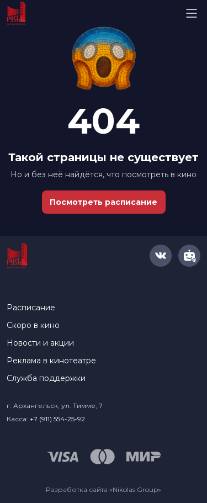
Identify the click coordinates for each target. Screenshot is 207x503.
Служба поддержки (46, 378)
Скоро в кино (33, 325)
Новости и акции (40, 343)
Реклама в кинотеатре (51, 361)
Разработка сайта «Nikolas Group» (103, 489)
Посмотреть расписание (103, 202)
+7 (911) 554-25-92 (57, 419)
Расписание (31, 308)
